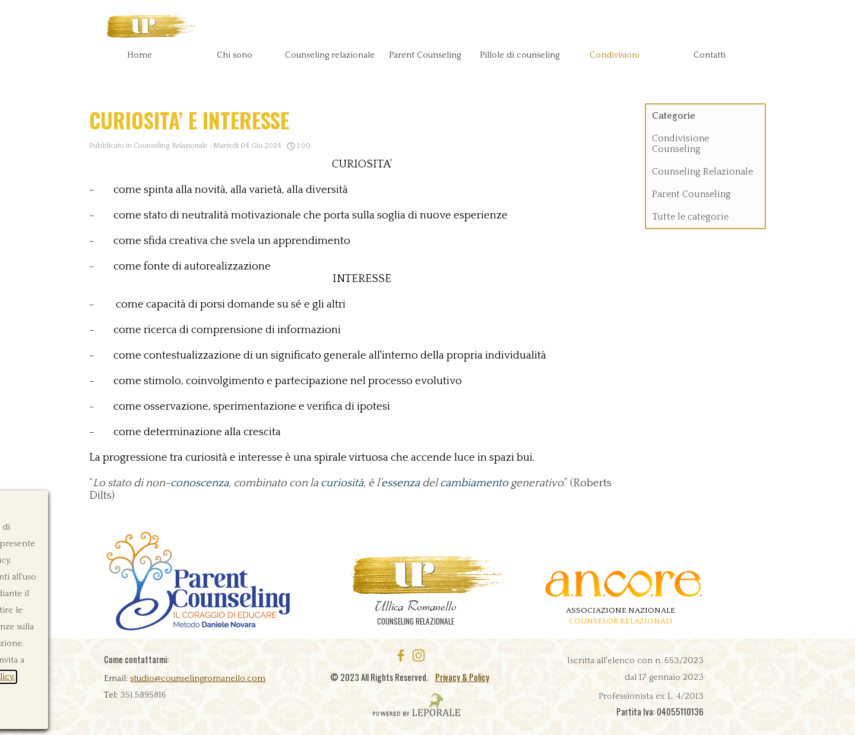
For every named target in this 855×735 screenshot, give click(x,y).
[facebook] (401, 655)
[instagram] (419, 655)
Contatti (710, 55)
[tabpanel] (193, 686)
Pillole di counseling (519, 55)
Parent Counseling (691, 194)
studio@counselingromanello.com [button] (197, 678)
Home (139, 55)
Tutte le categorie (690, 216)
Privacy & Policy (462, 677)
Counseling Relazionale (702, 171)
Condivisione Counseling (680, 143)
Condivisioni (614, 55)
